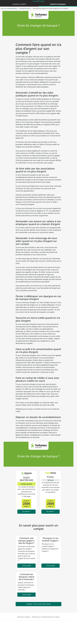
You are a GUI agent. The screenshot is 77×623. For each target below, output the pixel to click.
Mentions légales (23, 617)
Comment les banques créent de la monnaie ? (26, 577)
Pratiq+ (50, 476)
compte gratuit (26, 484)
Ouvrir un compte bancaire (9, 8)
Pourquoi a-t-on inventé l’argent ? (50, 539)
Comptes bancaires (25, 8)
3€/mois (51, 480)
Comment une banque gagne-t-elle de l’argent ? (26, 541)
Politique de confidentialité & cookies (46, 617)
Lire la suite (26, 565)
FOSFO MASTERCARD (26, 479)
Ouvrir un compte (19, 4)
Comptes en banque (58, 4)
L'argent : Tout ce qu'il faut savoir (38, 604)
